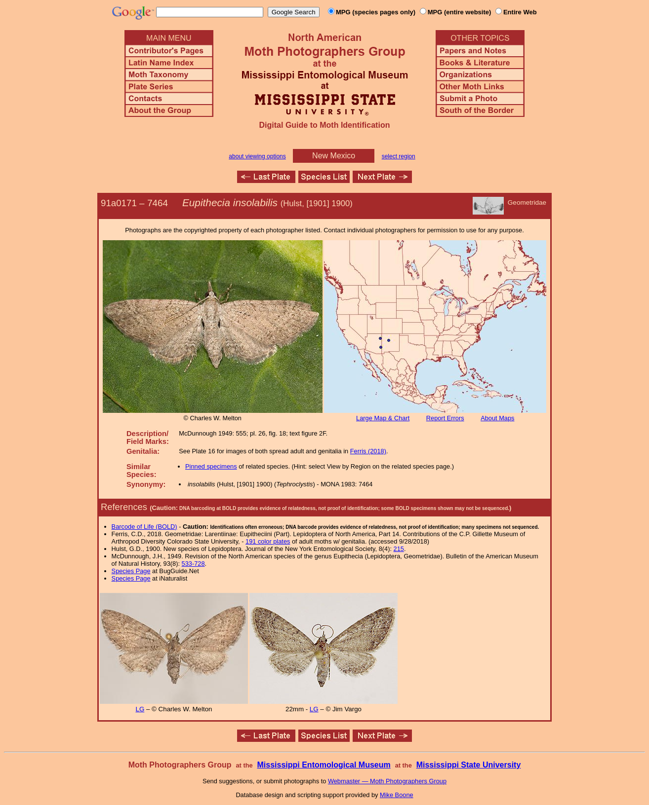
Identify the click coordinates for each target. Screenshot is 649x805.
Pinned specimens (211, 466)
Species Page (131, 571)
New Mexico (333, 155)
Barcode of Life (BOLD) (144, 526)
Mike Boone (396, 795)
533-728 (193, 563)
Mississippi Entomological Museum (323, 765)
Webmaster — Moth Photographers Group (387, 781)
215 (399, 548)
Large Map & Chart (382, 418)
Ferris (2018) (368, 451)
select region (398, 156)
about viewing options (257, 156)
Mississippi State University (468, 765)
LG (139, 709)
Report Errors (445, 418)
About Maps (497, 418)
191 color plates (267, 541)
